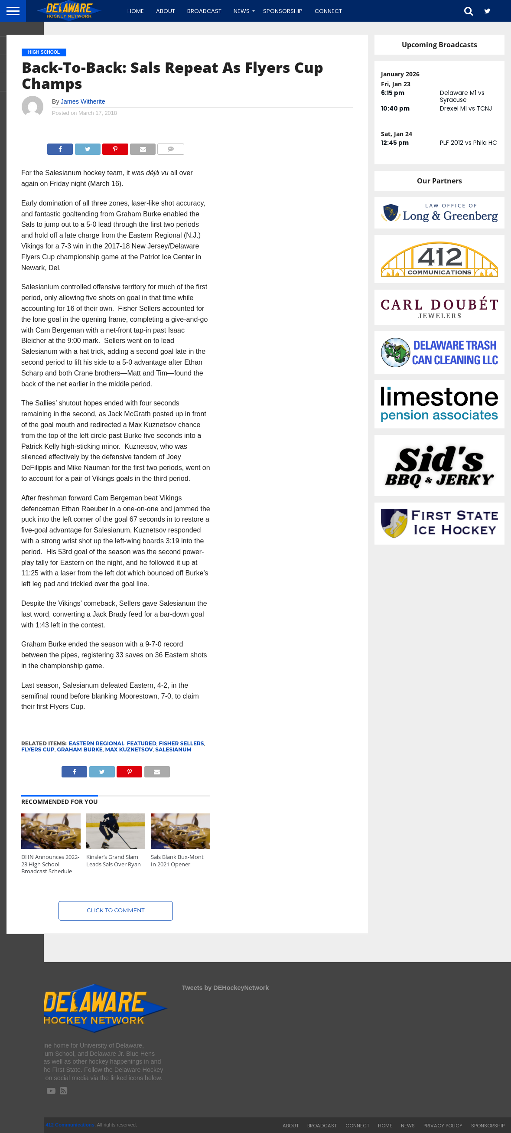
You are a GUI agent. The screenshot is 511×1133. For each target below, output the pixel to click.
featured (141, 743)
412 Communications (70, 1124)
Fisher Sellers (181, 743)
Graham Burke (79, 749)
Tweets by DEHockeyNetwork (225, 987)
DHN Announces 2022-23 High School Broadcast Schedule (50, 864)
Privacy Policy (442, 1125)
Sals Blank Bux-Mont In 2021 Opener (177, 860)
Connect (328, 11)
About (165, 11)
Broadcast (204, 11)
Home (135, 11)
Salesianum (173, 749)
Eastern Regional (97, 743)
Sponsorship (283, 11)
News (242, 11)
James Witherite (83, 101)
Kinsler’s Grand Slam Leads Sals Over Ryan (113, 860)
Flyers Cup (38, 749)
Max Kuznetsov (129, 749)
